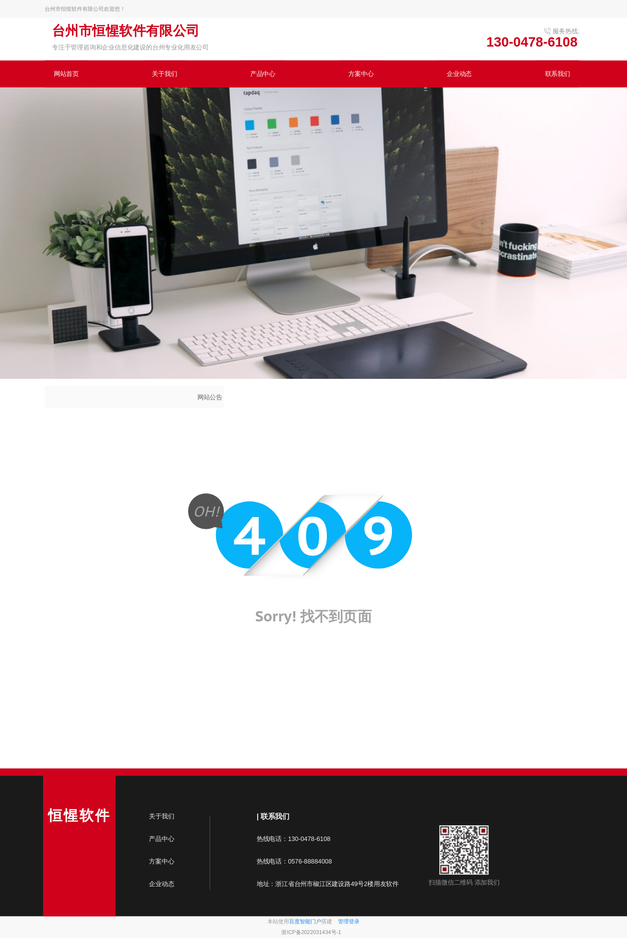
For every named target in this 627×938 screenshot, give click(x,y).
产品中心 (262, 73)
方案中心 (360, 73)
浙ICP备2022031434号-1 (311, 932)
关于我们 (164, 73)
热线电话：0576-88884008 (296, 861)
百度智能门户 (305, 921)
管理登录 (349, 921)
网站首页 (66, 73)
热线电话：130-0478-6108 (294, 838)
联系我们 (557, 73)
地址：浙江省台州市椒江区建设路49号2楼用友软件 (328, 884)
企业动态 (459, 73)
